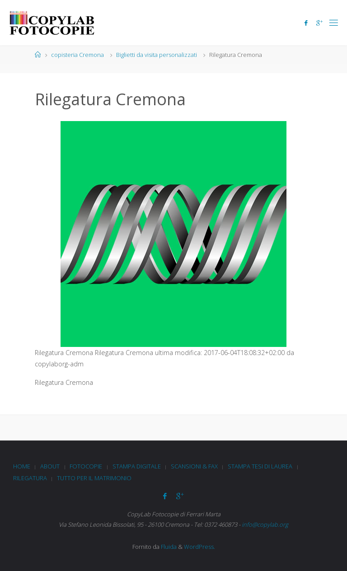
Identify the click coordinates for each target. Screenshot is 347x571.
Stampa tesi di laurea (260, 466)
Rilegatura (30, 478)
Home (21, 466)
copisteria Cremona (77, 55)
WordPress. (199, 547)
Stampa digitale (137, 466)
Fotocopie (86, 466)
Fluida (168, 547)
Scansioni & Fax (194, 466)
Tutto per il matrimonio (94, 478)
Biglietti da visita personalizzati (156, 55)
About (50, 466)
